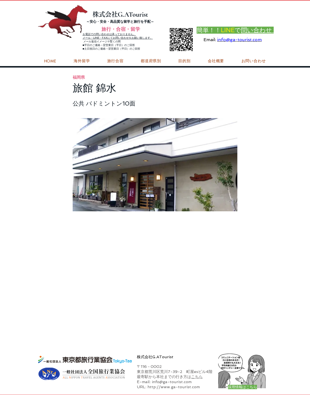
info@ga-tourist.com (239, 39)
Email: (209, 39)
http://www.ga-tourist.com (173, 387)
